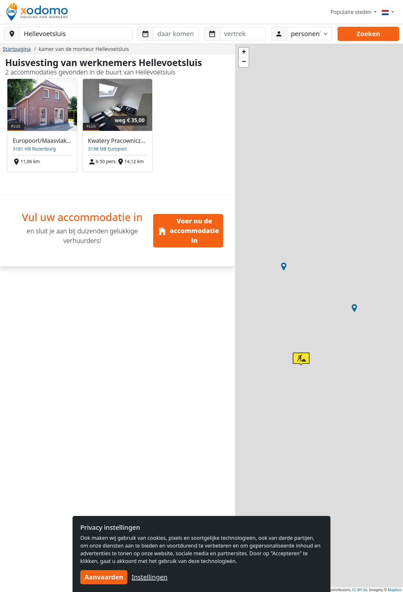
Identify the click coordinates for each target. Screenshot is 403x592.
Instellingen (149, 577)
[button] (354, 308)
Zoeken (368, 33)
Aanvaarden (103, 577)
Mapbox (394, 589)
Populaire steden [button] (351, 11)
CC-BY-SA (359, 589)
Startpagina (17, 49)
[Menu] (388, 11)
